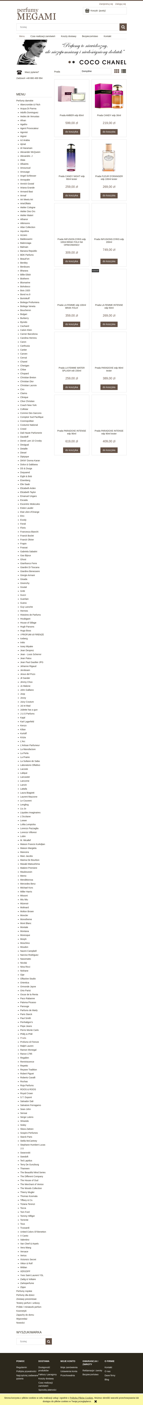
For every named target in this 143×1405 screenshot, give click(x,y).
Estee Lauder (26, 508)
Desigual (24, 444)
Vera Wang (25, 1247)
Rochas (24, 1081)
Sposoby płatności (47, 1390)
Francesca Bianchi (29, 531)
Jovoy (23, 698)
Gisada (23, 579)
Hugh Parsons (27, 626)
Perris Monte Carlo (29, 1030)
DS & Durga (26, 468)
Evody (23, 520)
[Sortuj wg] (96, 71)
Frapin (23, 543)
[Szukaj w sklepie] (69, 27)
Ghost (23, 559)
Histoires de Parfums (30, 615)
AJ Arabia (25, 140)
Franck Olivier (27, 539)
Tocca (23, 1208)
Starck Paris (26, 1137)
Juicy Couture (27, 702)
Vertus (23, 1255)
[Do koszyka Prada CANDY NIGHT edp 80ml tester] (71, 195)
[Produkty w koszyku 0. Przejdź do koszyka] (95, 10)
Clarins (23, 393)
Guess (23, 603)
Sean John (25, 1109)
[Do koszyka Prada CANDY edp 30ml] (109, 132)
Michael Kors (26, 887)
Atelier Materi (26, 215)
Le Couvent (26, 800)
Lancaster (25, 777)
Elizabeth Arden (28, 488)
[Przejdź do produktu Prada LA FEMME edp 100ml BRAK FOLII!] (72, 286)
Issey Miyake (26, 646)
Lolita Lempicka (28, 824)
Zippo (23, 1287)
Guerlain (24, 599)
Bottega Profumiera (29, 302)
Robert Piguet (27, 1073)
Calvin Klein (26, 330)
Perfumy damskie (24, 100)
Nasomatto (25, 959)
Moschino (25, 943)
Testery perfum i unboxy (28, 1303)
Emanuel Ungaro (28, 496)
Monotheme (26, 919)
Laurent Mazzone (28, 796)
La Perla (24, 753)
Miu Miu (24, 899)
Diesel (23, 452)
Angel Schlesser (28, 175)
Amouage (25, 172)
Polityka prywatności (26, 1371)
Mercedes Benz (28, 883)
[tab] (69, 62)
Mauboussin (26, 872)
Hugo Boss (25, 630)
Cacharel (24, 326)
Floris (23, 527)
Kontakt (108, 1367)
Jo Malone (25, 686)
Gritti (22, 591)
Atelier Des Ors (27, 211)
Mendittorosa (26, 880)
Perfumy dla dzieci (25, 1295)
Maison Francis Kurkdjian (32, 844)
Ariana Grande (27, 187)
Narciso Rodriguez (29, 955)
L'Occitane (25, 816)
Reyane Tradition (28, 1069)
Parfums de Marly (29, 1010)
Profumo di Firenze (29, 1042)
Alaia (22, 160)
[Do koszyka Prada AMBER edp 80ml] (71, 132)
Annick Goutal (27, 183)
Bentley (24, 263)
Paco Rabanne (27, 998)
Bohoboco (25, 286)
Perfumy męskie (24, 1291)
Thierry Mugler (27, 1192)
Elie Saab (25, 484)
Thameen (25, 1168)
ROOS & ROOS (28, 1089)
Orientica (24, 982)
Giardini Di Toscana (29, 567)
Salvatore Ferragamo (30, 1105)
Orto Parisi (25, 990)
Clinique (24, 397)
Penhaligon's (26, 1022)
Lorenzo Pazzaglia (29, 828)
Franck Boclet (27, 535)
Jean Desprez (27, 650)
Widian (23, 1267)
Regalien (24, 1057)
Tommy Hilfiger (27, 1216)
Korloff (23, 733)
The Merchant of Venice (32, 1184)
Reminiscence (27, 1061)
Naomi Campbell (28, 951)
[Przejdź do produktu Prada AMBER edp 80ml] (72, 97)
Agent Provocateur (29, 128)
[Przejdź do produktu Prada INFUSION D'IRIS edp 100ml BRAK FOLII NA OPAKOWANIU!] (72, 221)
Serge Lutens (26, 1117)
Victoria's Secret (28, 1259)
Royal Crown (26, 1093)
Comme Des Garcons (31, 413)
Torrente (24, 1220)
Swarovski (25, 1152)
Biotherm (24, 278)
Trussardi (24, 1228)
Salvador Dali (26, 1101)
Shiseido (24, 1121)
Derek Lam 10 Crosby (31, 440)
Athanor (24, 219)
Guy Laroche (26, 607)
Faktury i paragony (47, 1374)
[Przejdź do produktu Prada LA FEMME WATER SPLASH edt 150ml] (72, 349)
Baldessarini (26, 239)
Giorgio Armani (27, 575)
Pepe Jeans (26, 1026)
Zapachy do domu (25, 1315)
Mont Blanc (25, 923)
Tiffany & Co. (26, 1200)
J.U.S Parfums (27, 713)
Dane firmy (110, 1375)
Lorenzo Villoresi (28, 832)
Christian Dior (27, 381)
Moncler (24, 915)
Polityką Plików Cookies (81, 1398)
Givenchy (24, 583)
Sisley (23, 1125)
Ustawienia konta (69, 1371)
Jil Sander (25, 678)
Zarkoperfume (27, 1283)
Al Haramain (26, 148)
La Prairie (25, 757)
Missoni (24, 895)
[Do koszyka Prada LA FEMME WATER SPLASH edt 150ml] (71, 387)
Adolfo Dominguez (29, 112)
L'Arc (22, 741)
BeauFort (24, 259)
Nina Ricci (25, 967)
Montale (24, 927)
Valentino (24, 1239)
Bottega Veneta (27, 306)
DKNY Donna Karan (30, 460)
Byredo (23, 322)
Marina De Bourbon (29, 860)
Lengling (24, 804)
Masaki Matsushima (30, 864)
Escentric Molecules (30, 504)
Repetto (24, 1065)
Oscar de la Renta (29, 994)
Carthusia (25, 346)
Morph (23, 939)
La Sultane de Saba (30, 761)
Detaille (24, 448)
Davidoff (24, 437)
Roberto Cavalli (27, 1077)
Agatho (23, 124)
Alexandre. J (26, 156)
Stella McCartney (28, 1141)
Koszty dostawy (46, 1378)
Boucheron (25, 310)
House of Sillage (28, 622)
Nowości (20, 1322)
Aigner (23, 136)
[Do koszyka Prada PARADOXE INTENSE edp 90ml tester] (109, 450)
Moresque (25, 935)
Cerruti (23, 357)
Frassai (24, 547)
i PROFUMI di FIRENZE (32, 634)
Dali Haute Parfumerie (31, 433)
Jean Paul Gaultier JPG (31, 662)
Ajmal (23, 144)
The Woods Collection (31, 1188)
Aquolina (24, 231)
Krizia (23, 737)
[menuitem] (22, 36)
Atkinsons (25, 223)
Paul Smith (25, 1018)
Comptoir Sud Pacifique (32, 417)
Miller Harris (26, 891)
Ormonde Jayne (28, 986)
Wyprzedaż (21, 1319)
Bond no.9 (25, 294)
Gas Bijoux (25, 555)
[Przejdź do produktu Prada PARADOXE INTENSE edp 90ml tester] (109, 412)
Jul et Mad (25, 705)
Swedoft (24, 1156)
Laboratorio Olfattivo (30, 765)
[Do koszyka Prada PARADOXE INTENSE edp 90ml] (71, 450)
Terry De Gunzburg (29, 1164)
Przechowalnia (68, 1375)
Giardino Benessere (30, 571)
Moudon (24, 947)
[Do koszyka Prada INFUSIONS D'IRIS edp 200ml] (109, 261)
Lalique (23, 773)
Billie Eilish (25, 274)
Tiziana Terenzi (27, 1204)
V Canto (24, 1235)
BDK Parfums (27, 255)
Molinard (24, 907)
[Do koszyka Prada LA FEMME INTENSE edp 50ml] (109, 324)
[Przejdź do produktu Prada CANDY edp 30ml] (109, 97)
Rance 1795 (26, 1054)
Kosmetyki (21, 1311)
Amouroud (25, 168)
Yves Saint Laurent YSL (32, 1275)
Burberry (24, 318)
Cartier (23, 350)
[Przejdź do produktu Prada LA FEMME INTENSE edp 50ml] (109, 286)
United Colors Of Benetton (33, 1232)
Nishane (24, 970)
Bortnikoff (25, 298)
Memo (23, 876)
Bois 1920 (25, 290)
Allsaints (24, 164)
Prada (23, 1038)
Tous (22, 1224)
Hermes (24, 611)
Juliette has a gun (29, 709)
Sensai (23, 1113)
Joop (22, 694)
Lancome (24, 781)
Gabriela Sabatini (28, 551)
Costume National (29, 425)
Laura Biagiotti (27, 792)
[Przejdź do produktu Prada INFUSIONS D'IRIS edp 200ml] (109, 221)
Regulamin (21, 1367)
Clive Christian (27, 401)
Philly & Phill (26, 1034)
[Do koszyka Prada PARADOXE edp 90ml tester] (109, 387)
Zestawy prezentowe (26, 1299)
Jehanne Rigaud (28, 666)
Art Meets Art (26, 199)
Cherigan (24, 365)
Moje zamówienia (69, 1367)
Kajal (22, 717)
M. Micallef (25, 840)
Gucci (23, 595)
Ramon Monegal (28, 1050)
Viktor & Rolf (26, 1263)
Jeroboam (25, 670)
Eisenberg (25, 480)
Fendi (23, 524)
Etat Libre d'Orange (29, 512)
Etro (22, 516)
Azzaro (23, 235)
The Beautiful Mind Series (33, 1172)
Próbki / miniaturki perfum (28, 1307)
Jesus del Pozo (27, 674)
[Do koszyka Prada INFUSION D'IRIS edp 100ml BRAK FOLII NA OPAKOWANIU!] (71, 261)
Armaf (23, 195)
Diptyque (24, 456)
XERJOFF (25, 1271)
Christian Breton (28, 377)
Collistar (24, 409)
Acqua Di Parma (28, 108)
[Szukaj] (123, 27)
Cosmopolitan (27, 421)
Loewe (23, 820)
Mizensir (24, 903)
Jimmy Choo (26, 682)
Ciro (22, 389)
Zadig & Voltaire (28, 1279)
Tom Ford (25, 1212)
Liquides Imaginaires (30, 812)
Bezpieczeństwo (91, 1374)
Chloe (23, 369)
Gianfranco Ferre (28, 563)
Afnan (23, 120)
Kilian (23, 729)
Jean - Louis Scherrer (30, 654)
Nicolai (23, 963)
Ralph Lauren (27, 1046)
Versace (24, 1251)
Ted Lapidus (26, 1160)
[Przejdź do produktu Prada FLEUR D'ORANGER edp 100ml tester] (109, 157)
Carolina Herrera (28, 338)
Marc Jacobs (26, 856)
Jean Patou (26, 658)
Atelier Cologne (27, 207)
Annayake (25, 179)
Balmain (24, 247)
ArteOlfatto (25, 203)
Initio (22, 642)
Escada (24, 500)
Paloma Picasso (28, 1002)
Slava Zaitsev (27, 1129)
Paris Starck (26, 1014)
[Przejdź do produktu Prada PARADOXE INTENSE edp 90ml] (72, 412)
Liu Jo (23, 808)
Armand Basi (26, 191)
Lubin (23, 836)
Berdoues (25, 266)
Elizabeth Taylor (28, 492)
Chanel (23, 361)
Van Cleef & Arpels (29, 1243)
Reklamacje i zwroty (92, 1370)
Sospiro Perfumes (29, 1133)
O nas (108, 1371)
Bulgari (23, 314)
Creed (23, 429)
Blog (107, 1379)
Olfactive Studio (28, 978)
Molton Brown (27, 911)
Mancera (24, 852)
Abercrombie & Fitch (30, 104)
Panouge (24, 1006)
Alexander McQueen (30, 152)
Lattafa (23, 789)
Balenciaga (25, 243)
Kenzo (23, 725)
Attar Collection (27, 227)
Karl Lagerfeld (27, 721)
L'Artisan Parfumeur (30, 745)
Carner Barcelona (29, 334)
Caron (23, 342)
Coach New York (28, 405)
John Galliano (27, 690)
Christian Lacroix (28, 385)
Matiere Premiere (28, 868)
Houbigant (25, 618)
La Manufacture (28, 749)
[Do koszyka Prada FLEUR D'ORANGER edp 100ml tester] (109, 195)
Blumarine (25, 282)
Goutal (23, 587)
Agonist (24, 132)
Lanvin (23, 785)
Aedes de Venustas (29, 116)
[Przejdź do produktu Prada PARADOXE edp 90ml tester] (109, 349)
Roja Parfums (27, 1085)
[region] (71, 52)
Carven (23, 353)
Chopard (24, 373)
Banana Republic (28, 251)
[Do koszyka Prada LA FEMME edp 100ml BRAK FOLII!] (71, 324)
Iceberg (24, 638)
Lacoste (24, 769)
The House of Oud (29, 1180)
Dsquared (25, 472)
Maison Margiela (28, 848)
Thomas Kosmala (29, 1196)
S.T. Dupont (26, 1097)
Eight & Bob (26, 476)
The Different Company (31, 1176)
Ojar (22, 974)
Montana (24, 931)
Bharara (24, 270)
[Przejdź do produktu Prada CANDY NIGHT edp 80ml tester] (72, 157)
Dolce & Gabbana (29, 464)
